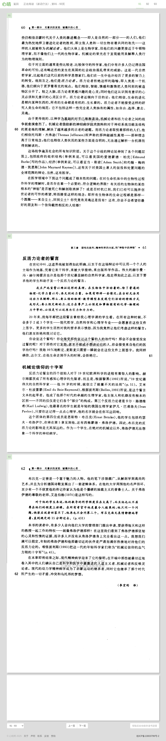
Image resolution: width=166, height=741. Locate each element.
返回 (16, 4)
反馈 (46, 736)
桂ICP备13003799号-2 (147, 736)
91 (139, 4)
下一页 (82, 725)
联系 (39, 736)
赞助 (53, 736)
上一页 (71, 725)
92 (147, 4)
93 (155, 4)
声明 (33, 736)
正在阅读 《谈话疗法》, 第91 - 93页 (44, 4)
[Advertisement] (83, 698)
